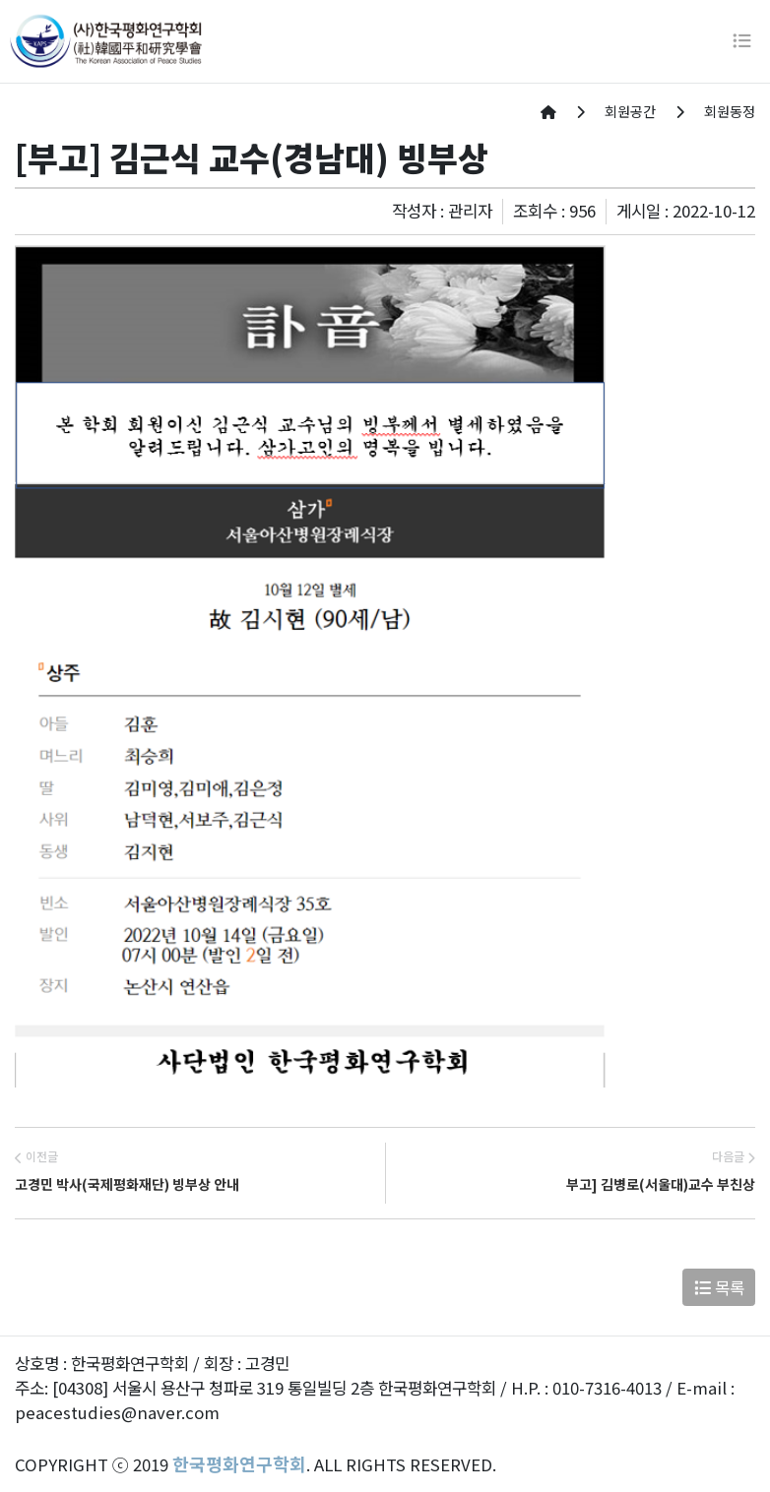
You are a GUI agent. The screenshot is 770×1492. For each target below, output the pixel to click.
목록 (719, 1287)
